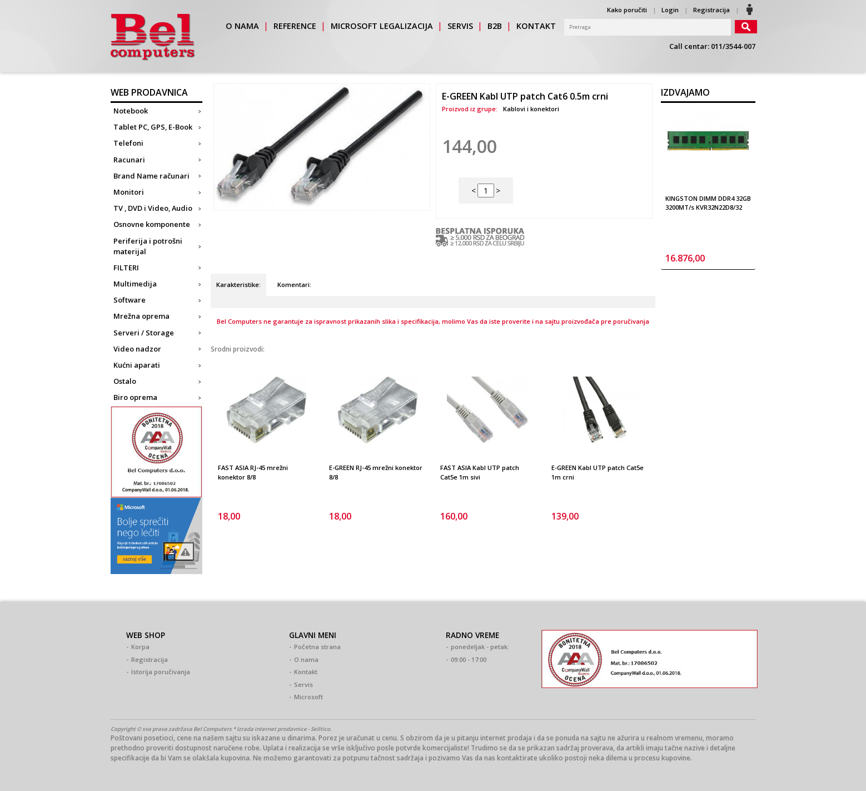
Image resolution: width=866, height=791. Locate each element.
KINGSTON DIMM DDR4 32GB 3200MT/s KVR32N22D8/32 (708, 203)
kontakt (536, 26)
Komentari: (294, 284)
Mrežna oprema (141, 316)
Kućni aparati (136, 365)
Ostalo (124, 381)
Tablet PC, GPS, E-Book (152, 127)
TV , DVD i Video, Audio (152, 208)
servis (460, 26)
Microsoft (308, 697)
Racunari (129, 160)
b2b (494, 26)
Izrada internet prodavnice (272, 729)
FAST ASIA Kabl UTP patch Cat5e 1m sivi (479, 472)
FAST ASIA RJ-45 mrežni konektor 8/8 (253, 472)
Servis (303, 684)
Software (129, 300)
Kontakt (305, 672)
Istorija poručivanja (160, 672)
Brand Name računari (151, 176)
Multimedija (135, 284)
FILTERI (126, 268)
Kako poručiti (627, 10)
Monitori (128, 192)
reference (294, 26)
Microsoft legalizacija (382, 26)
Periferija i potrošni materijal (147, 246)
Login (670, 10)
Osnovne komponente (151, 224)
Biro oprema (135, 397)
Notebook (130, 111)
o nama (242, 26)
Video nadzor (137, 349)
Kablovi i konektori (531, 109)
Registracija (711, 10)
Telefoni (128, 143)
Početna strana (317, 646)
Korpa (140, 646)
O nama (306, 659)
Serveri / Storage (143, 333)
